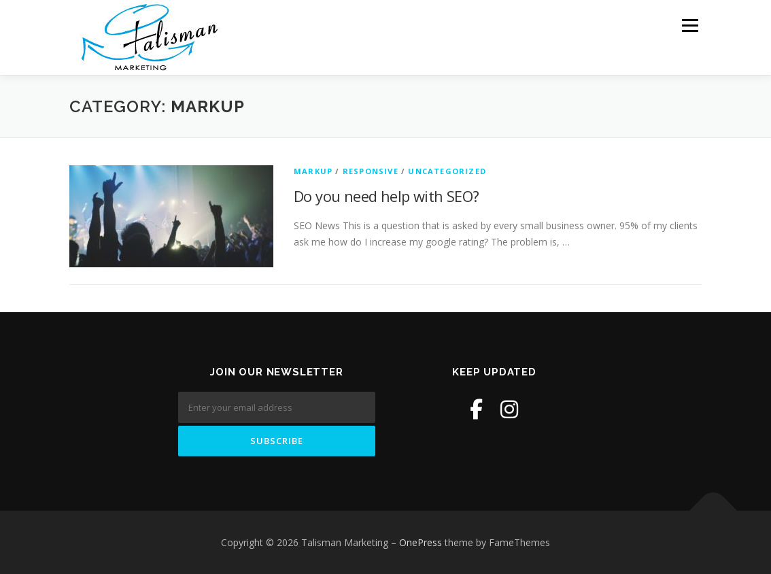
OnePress (420, 542)
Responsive (370, 171)
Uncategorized (447, 171)
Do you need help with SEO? (386, 196)
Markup (313, 171)
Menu (690, 25)
